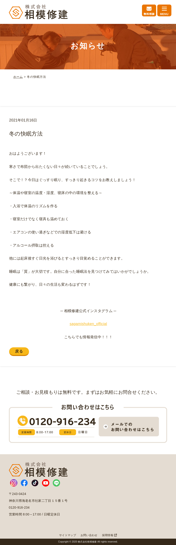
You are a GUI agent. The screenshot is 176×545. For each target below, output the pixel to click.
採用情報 (109, 535)
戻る (19, 351)
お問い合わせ (89, 535)
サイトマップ (67, 535)
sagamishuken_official (88, 324)
